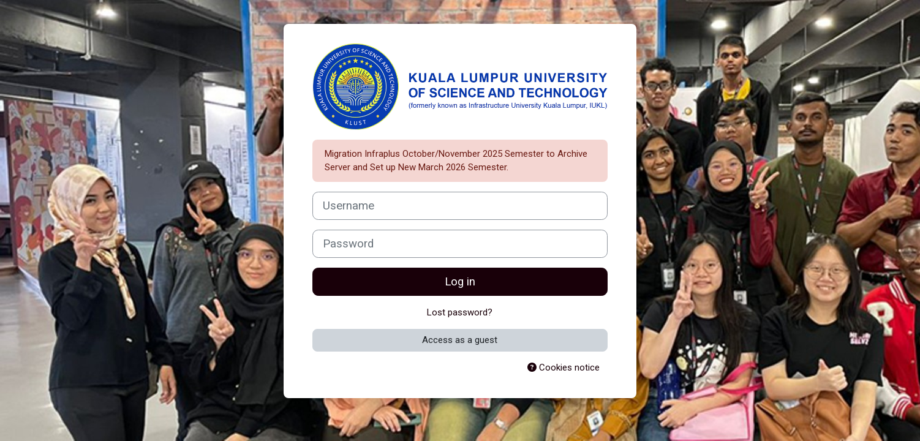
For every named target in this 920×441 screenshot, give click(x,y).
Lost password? (459, 312)
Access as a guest (459, 339)
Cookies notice (563, 367)
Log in (460, 281)
